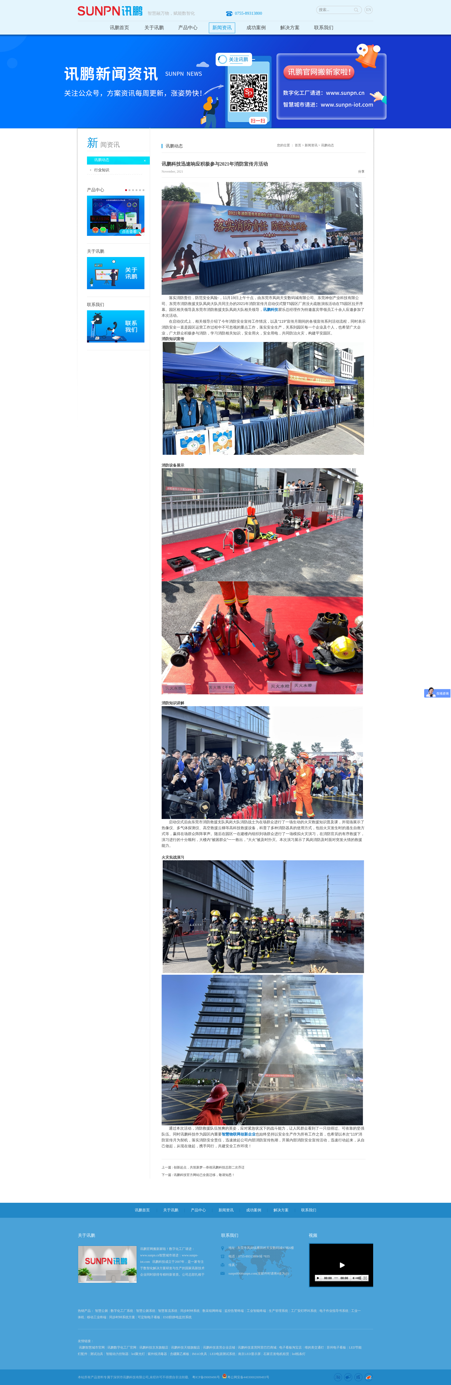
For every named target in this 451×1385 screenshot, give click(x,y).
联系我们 (323, 27)
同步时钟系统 (190, 1311)
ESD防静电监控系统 (177, 1317)
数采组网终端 (212, 1311)
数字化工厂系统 (122, 1311)
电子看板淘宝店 (290, 1347)
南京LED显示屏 (249, 1354)
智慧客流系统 (167, 1311)
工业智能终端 (256, 1311)
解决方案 (290, 27)
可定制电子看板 (149, 1317)
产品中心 (188, 27)
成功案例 (256, 27)
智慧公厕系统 (145, 1311)
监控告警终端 (234, 1311)
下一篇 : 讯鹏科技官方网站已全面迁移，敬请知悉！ (198, 1175)
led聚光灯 (138, 1354)
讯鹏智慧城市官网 (92, 1347)
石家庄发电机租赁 (276, 1354)
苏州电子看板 (336, 1347)
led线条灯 (298, 1354)
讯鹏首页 (119, 27)
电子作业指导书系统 (333, 1311)
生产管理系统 (278, 1311)
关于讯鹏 (154, 27)
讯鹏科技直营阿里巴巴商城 (257, 1347)
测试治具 (96, 1354)
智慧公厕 (101, 1311)
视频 (313, 1235)
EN (368, 10)
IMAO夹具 (199, 1354)
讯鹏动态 (327, 145)
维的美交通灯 (314, 1347)
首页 (298, 145)
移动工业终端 (96, 1317)
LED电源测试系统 (222, 1354)
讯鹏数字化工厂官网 (121, 1347)
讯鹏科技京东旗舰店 (153, 1347)
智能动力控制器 (117, 1354)
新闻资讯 (222, 27)
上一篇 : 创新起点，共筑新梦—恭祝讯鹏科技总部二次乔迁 (203, 1167)
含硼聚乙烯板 (179, 1354)
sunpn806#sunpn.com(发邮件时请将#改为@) (258, 1273)
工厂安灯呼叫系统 (304, 1311)
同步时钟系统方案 (122, 1317)
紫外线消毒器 (157, 1354)
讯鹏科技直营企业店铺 (219, 1347)
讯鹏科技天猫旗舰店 (185, 1347)
